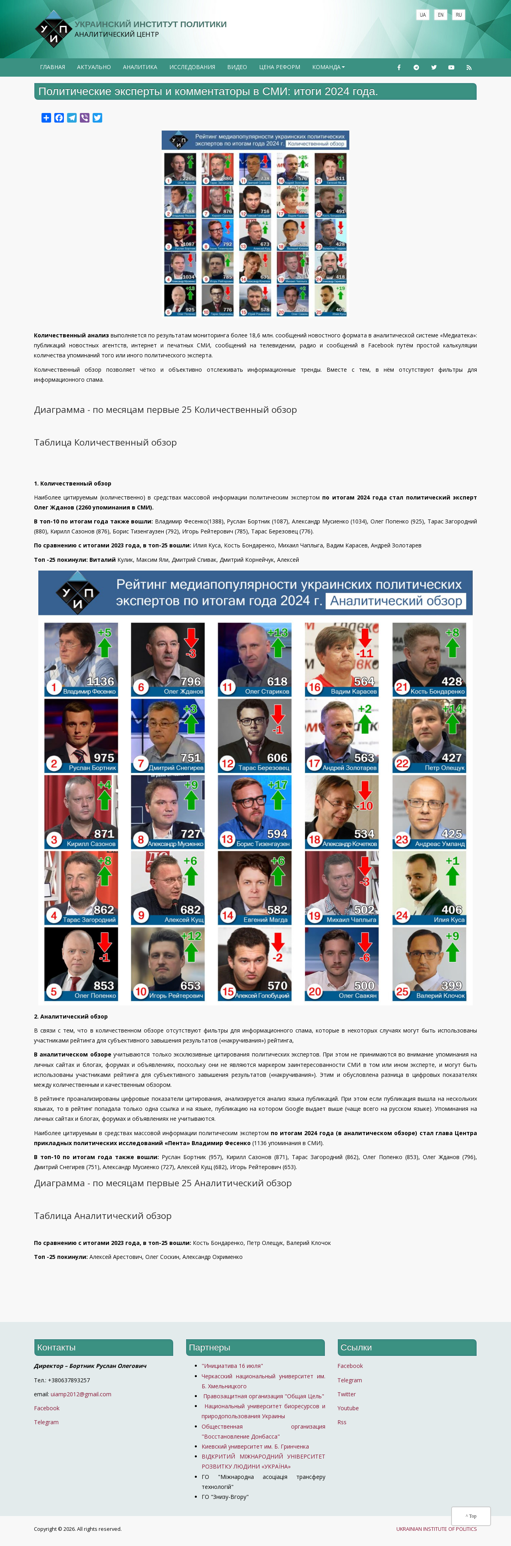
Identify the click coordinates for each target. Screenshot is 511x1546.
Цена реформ (279, 67)
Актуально (94, 67)
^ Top (471, 1516)
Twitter (346, 1394)
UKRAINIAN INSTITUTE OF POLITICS (436, 1529)
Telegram (46, 1422)
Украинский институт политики (151, 24)
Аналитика (140, 67)
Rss (342, 1422)
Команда (329, 69)
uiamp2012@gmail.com (81, 1394)
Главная (52, 67)
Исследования (192, 67)
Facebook (46, 1408)
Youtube (348, 1408)
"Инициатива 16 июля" (232, 1366)
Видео (237, 67)
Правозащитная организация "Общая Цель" (263, 1396)
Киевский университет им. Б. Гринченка (256, 1446)
